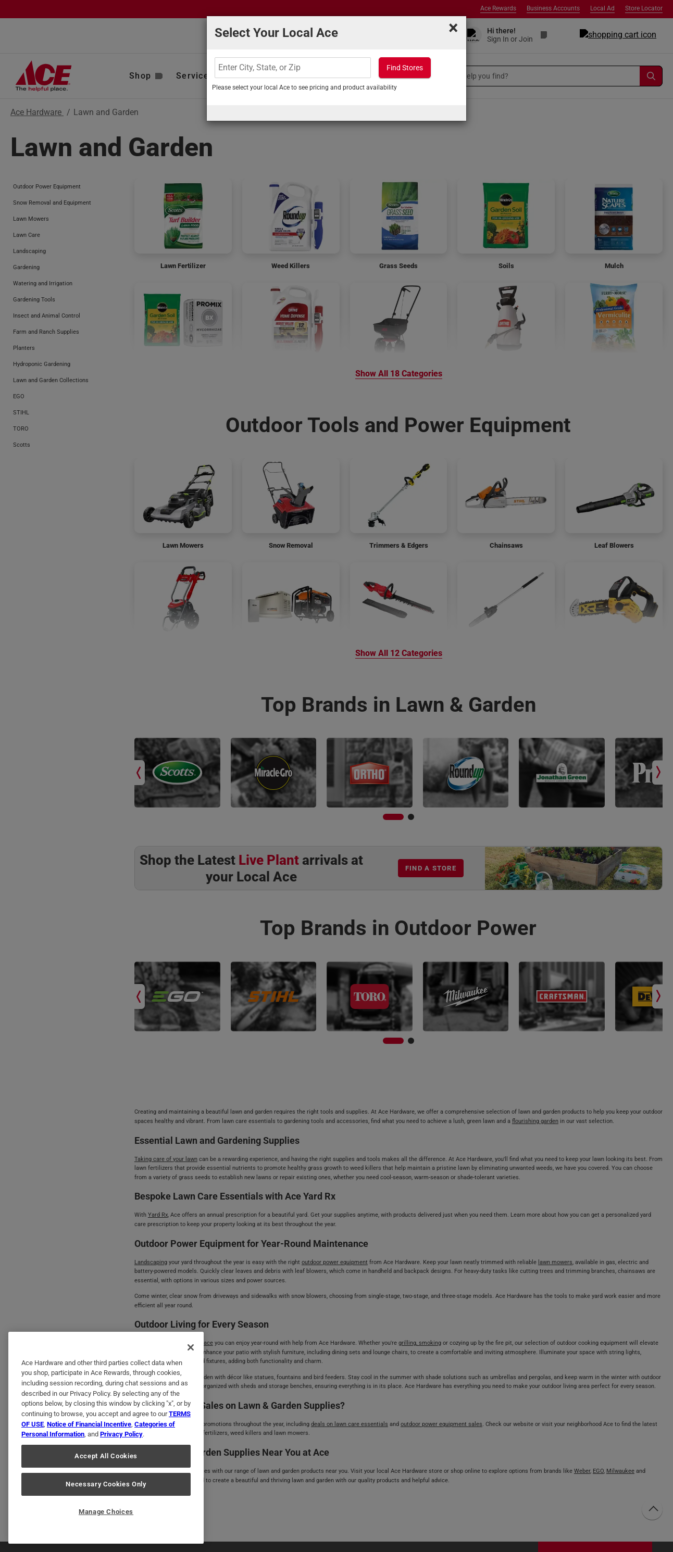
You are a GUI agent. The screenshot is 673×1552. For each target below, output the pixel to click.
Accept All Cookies (106, 1456)
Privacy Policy (121, 1434)
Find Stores (405, 68)
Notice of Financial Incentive (89, 1424)
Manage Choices (106, 1512)
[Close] (190, 1347)
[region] (106, 1438)
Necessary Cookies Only (106, 1484)
